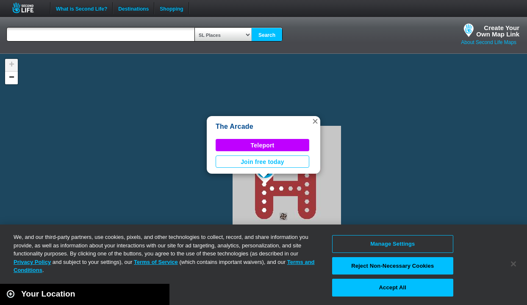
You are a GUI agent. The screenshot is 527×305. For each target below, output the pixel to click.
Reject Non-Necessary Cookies (392, 266)
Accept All (392, 287)
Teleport (263, 145)
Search (266, 35)
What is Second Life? (81, 8)
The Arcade (234, 126)
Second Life (28, 8)
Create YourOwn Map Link (497, 31)
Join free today (262, 161)
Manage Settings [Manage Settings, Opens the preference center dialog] (392, 244)
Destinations (133, 8)
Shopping (171, 8)
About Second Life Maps (488, 42)
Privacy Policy (32, 262)
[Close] (513, 264)
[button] (315, 121)
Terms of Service (156, 262)
